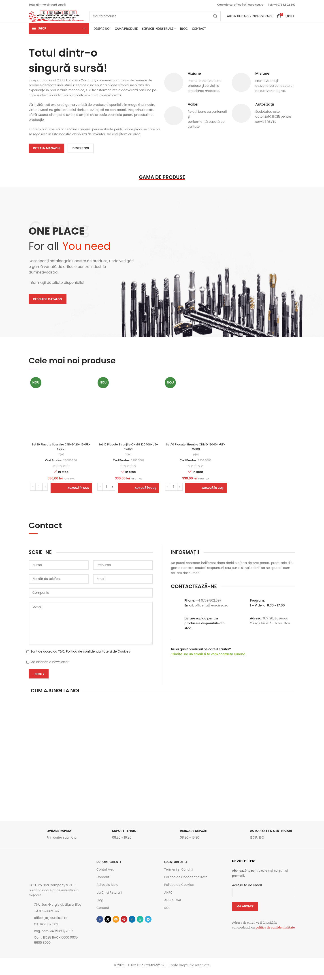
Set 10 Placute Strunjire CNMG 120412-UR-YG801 (60, 449)
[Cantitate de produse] (38, 489)
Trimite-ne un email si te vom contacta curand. (208, 657)
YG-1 (60, 457)
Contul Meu (105, 872)
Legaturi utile (176, 865)
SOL (167, 910)
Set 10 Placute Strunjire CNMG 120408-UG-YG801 (128, 449)
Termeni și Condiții (178, 872)
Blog (99, 903)
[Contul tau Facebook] (99, 922)
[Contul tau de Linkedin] (132, 922)
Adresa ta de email (263, 891)
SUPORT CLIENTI (108, 865)
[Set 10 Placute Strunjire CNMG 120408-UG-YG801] (128, 411)
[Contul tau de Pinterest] (124, 922)
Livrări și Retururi (109, 895)
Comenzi (103, 880)
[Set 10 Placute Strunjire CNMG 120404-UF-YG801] (196, 411)
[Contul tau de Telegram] (148, 922)
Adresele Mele (107, 887)
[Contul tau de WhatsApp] (140, 922)
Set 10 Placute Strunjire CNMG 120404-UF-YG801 (196, 449)
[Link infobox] (60, 838)
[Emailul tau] (116, 922)
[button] (70, 490)
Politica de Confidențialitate (185, 880)
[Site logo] (57, 18)
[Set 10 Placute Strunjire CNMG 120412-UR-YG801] (60, 411)
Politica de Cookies (179, 887)
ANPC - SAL (172, 903)
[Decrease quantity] (32, 489)
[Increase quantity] (44, 489)
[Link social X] (107, 922)
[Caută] (155, 18)
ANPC (168, 895)
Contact (102, 910)
